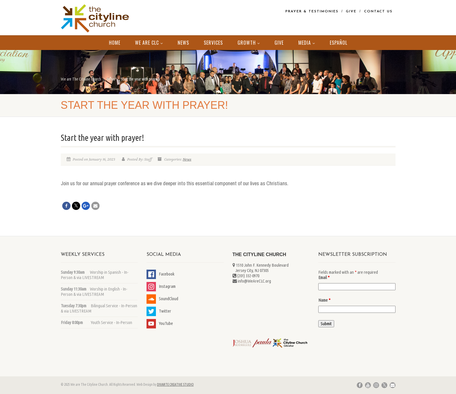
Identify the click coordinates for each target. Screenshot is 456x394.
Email (323, 277)
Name (324, 300)
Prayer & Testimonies (312, 11)
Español (338, 42)
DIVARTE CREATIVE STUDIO (175, 384)
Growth (249, 42)
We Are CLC (149, 42)
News (183, 42)
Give (351, 11)
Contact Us (378, 11)
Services (213, 42)
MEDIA (306, 42)
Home (114, 42)
